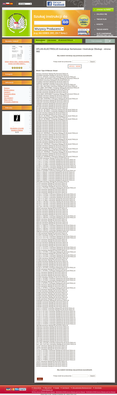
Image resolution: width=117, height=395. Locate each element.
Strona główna (40, 40)
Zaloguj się (102, 14)
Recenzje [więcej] (11, 41)
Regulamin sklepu (9, 94)
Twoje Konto (98, 387)
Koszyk (100, 24)
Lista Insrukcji (51, 40)
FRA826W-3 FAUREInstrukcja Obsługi (16, 128)
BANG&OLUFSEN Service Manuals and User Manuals (70, 392)
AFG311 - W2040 (74, 66)
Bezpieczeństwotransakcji (9, 91)
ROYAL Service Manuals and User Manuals (43, 392)
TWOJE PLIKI (102, 19)
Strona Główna (104, 10)
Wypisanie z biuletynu (11, 102)
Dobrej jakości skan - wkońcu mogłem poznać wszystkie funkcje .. (17, 61)
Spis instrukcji (8, 98)
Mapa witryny (8, 100)
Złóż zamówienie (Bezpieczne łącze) (105, 34)
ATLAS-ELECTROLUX (65, 40)
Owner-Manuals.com (47, 390)
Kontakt (6, 96)
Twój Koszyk (65, 387)
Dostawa (6, 88)
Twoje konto (102, 29)
